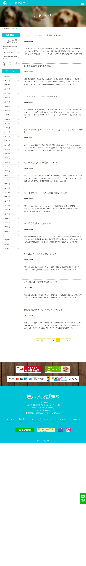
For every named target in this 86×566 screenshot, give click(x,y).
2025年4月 (6, 106)
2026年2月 (6, 80)
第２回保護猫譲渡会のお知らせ (40, 66)
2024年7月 (6, 128)
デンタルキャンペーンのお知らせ (41, 96)
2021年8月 (6, 248)
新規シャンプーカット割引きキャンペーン (10, 64)
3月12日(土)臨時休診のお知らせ (40, 282)
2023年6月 (6, 166)
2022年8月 (6, 205)
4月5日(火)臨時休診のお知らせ (40, 254)
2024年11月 (6, 115)
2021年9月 (6, 244)
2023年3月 (6, 179)
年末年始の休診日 (8, 52)
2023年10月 (7, 149)
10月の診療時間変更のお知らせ (10, 58)
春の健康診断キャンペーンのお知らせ (43, 309)
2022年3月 (6, 227)
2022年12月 (7, 188)
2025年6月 (6, 102)
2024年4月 (6, 132)
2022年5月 (6, 218)
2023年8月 (6, 158)
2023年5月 (6, 171)
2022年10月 (7, 197)
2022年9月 (6, 201)
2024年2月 (6, 141)
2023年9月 (6, 154)
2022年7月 (6, 210)
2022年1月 (6, 235)
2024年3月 (6, 136)
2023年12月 (7, 145)
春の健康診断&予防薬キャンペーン (10, 47)
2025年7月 (6, 98)
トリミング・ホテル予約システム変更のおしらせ (10, 41)
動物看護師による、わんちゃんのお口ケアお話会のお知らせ (53, 130)
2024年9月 (6, 123)
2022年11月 (6, 192)
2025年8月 (6, 93)
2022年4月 (6, 223)
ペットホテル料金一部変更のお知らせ (43, 35)
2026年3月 (6, 76)
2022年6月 (6, 214)
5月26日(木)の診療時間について (41, 162)
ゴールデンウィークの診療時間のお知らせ (45, 193)
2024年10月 (7, 119)
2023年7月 (6, 162)
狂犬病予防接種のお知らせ (37, 223)
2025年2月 (6, 111)
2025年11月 (6, 85)
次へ (68, 340)
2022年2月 (6, 231)
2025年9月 (6, 89)
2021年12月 (6, 240)
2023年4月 (6, 175)
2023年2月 (6, 184)
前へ (38, 340)
